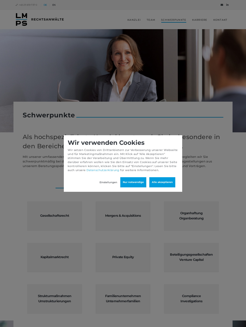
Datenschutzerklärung (102, 170)
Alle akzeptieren (162, 182)
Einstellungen (108, 182)
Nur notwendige (133, 182)
